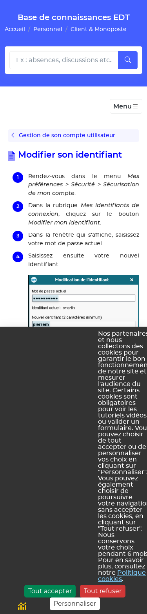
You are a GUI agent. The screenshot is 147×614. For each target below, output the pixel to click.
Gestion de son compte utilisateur (63, 135)
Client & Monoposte (99, 29)
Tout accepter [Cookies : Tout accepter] (50, 591)
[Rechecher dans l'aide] (63, 60)
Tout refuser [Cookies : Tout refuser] (103, 591)
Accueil (15, 29)
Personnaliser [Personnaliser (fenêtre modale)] (75, 603)
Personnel (47, 29)
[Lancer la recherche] (128, 60)
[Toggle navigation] (126, 106)
